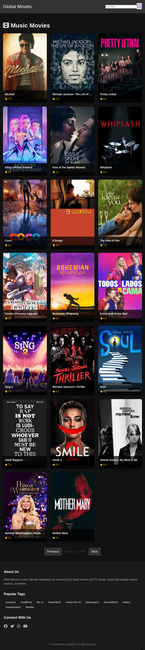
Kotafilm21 (26, 602)
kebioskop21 (92, 602)
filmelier (30, 607)
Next (95, 551)
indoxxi (126, 602)
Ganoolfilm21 (111, 602)
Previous (53, 551)
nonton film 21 (73, 602)
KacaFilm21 (54, 602)
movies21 (11, 602)
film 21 (40, 602)
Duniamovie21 (13, 607)
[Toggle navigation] (139, 6)
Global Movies (17, 6)
